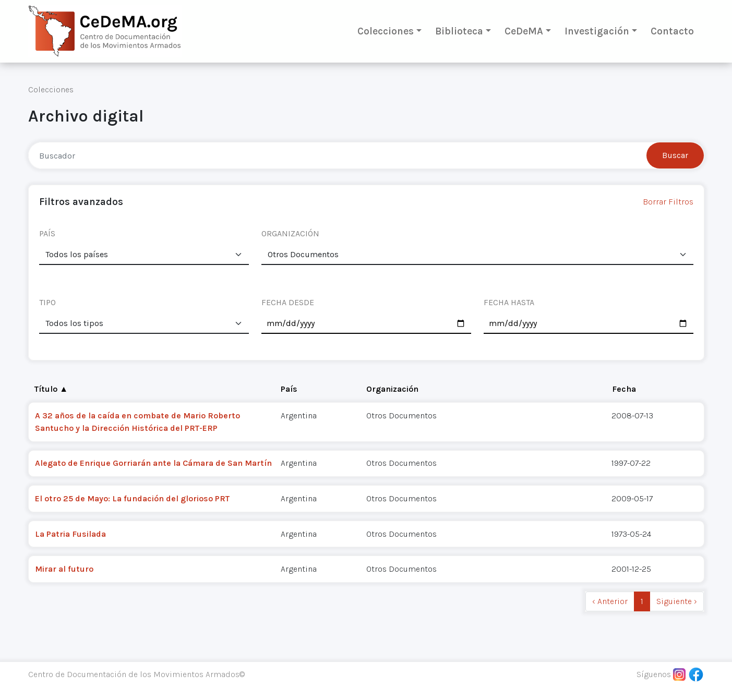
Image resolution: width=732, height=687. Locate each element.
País (289, 389)
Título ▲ (51, 389)
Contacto (672, 31)
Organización (392, 389)
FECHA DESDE (287, 302)
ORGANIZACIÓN (290, 233)
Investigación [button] (597, 31)
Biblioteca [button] (459, 31)
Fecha (624, 389)
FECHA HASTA (509, 302)
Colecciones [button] (385, 31)
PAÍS (47, 233)
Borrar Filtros (668, 202)
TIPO (47, 302)
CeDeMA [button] (524, 31)
